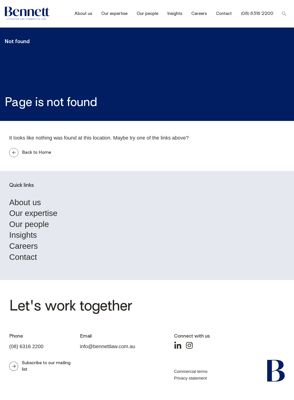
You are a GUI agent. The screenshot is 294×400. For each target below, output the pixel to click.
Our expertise (114, 14)
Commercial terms (191, 371)
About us (83, 14)
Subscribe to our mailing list (40, 366)
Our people (147, 14)
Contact (224, 14)
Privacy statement (190, 378)
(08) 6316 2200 (257, 14)
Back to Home (30, 152)
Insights (174, 14)
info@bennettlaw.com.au (107, 346)
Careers (199, 14)
